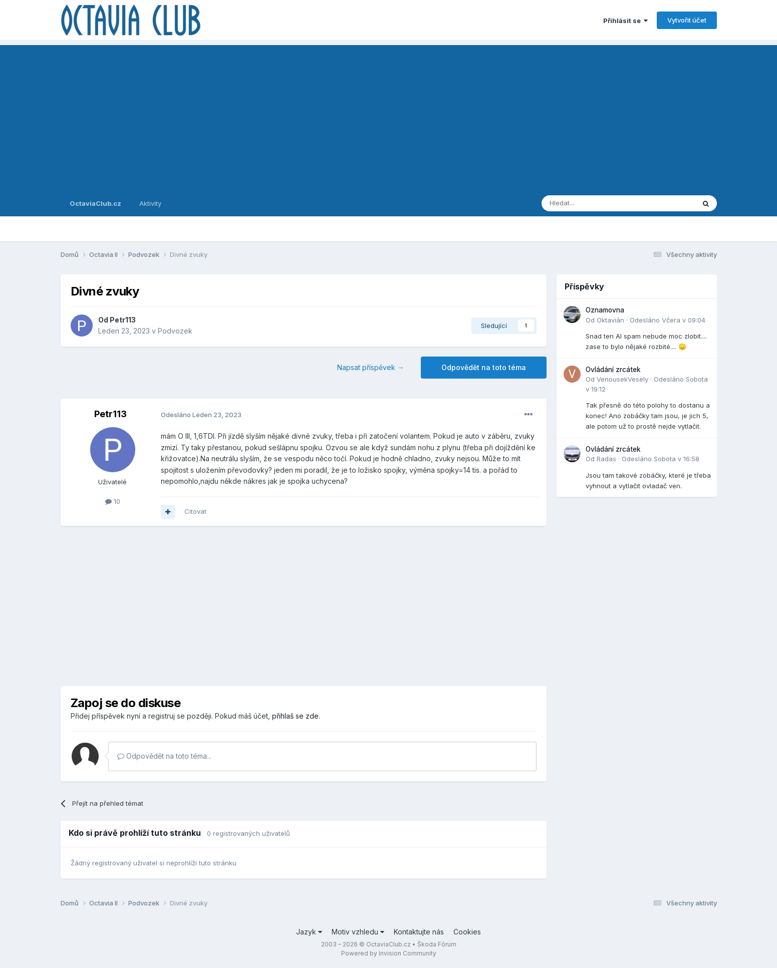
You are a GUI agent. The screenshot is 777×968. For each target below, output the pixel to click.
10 (112, 501)
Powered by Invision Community (388, 953)
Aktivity (150, 203)
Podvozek (175, 331)
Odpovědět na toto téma (483, 367)
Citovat (195, 511)
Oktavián (610, 320)
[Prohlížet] (593, 203)
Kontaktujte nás (419, 931)
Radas (606, 459)
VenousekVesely (622, 379)
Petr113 (123, 319)
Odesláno (201, 415)
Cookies (467, 931)
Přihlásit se (625, 21)
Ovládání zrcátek (613, 370)
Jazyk (309, 931)
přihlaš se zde (295, 716)
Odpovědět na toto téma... (164, 756)
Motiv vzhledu (358, 931)
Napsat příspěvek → (370, 367)
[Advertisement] (388, 115)
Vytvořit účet (686, 20)
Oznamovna (605, 310)
